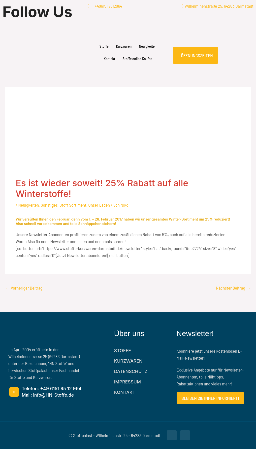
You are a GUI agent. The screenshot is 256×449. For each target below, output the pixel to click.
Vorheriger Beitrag (23, 288)
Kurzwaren (123, 46)
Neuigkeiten (148, 46)
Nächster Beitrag (233, 288)
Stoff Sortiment (73, 205)
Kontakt (109, 58)
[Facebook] (42, 24)
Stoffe (103, 46)
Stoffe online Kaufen (137, 58)
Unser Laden (99, 205)
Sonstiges (49, 205)
